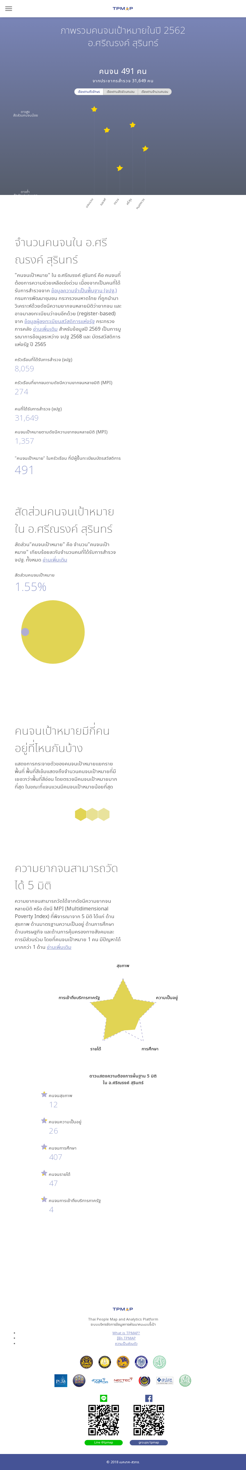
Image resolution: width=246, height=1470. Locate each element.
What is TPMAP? (126, 1332)
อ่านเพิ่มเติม (45, 328)
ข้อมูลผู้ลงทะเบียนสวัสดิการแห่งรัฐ (59, 321)
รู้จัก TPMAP (126, 1338)
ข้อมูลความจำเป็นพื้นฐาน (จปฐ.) (84, 290)
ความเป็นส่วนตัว (126, 1343)
